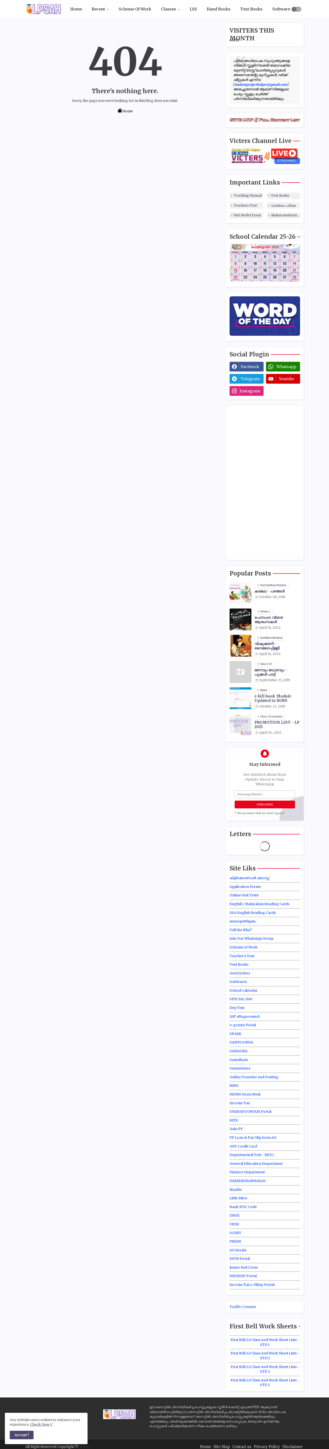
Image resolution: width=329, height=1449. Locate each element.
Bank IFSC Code (243, 1207)
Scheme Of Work (135, 9)
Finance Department (247, 1172)
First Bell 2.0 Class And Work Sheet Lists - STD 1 (265, 1342)
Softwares (282, 9)
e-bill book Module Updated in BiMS (272, 698)
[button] (296, 9)
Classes (168, 9)
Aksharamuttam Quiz (285, 215)
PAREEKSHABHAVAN (248, 1181)
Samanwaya (240, 1068)
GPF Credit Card (243, 1146)
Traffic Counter (243, 1307)
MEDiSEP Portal (243, 1276)
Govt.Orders (240, 973)
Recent (98, 9)
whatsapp (286, 366)
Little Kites (238, 1198)
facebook (250, 366)
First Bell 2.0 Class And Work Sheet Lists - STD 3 (265, 1369)
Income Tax (240, 1103)
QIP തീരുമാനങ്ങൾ (244, 1016)
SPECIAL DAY (241, 999)
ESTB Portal (240, 1258)
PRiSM (235, 1241)
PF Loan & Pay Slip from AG (253, 1137)
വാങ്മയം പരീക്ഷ (283, 205)
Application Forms (245, 886)
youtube (286, 378)
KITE (234, 1120)
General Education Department (256, 1163)
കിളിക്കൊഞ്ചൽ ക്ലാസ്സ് (249, 878)
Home (76, 9)
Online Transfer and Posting (254, 1077)
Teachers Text (245, 205)
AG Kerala (238, 1250)
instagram (250, 391)
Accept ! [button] (22, 1435)
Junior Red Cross (244, 1267)
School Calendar (244, 990)
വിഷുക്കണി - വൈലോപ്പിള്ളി (266, 646)
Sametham (239, 1060)
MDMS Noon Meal (245, 1094)
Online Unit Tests (244, 895)
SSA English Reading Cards (253, 912)
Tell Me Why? (241, 930)
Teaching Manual (248, 196)
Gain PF (236, 1129)
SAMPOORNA (241, 1042)
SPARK (235, 1034)
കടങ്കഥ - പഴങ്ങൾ (269, 591)
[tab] (76, 9)
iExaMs (236, 1189)
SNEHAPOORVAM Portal (250, 1111)
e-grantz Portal (243, 1025)
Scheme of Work (244, 947)
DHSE (235, 1215)
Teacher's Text (242, 956)
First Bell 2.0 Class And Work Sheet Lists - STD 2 (265, 1355)
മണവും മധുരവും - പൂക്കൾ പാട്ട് (270, 672)
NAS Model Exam (247, 215)
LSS (193, 9)
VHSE (234, 1224)
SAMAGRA (239, 1051)
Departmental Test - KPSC (252, 1155)
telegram (250, 378)
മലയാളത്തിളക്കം (243, 921)
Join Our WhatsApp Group (251, 938)
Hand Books (219, 9)
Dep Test (237, 1008)
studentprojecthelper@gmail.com (261, 84)
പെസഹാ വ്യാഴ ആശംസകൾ (268, 619)
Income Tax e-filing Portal (252, 1284)
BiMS (234, 1085)
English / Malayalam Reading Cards (259, 904)
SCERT (235, 1233)
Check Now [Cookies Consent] (39, 1424)
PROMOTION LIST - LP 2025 (276, 724)
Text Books (251, 9)
